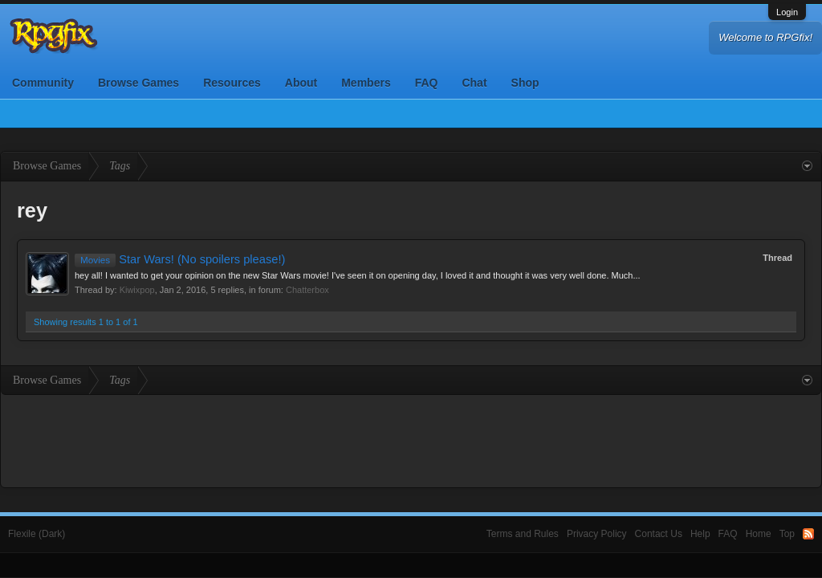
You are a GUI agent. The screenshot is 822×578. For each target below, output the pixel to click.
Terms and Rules (522, 533)
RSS (808, 533)
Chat (474, 82)
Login (787, 12)
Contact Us (658, 533)
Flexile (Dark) (36, 533)
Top (787, 533)
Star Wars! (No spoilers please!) (180, 259)
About (301, 82)
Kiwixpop (137, 290)
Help (700, 533)
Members (365, 82)
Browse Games (138, 82)
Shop (525, 82)
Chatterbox (307, 290)
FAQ (426, 82)
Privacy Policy (597, 533)
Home (758, 533)
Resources (232, 82)
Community (43, 82)
